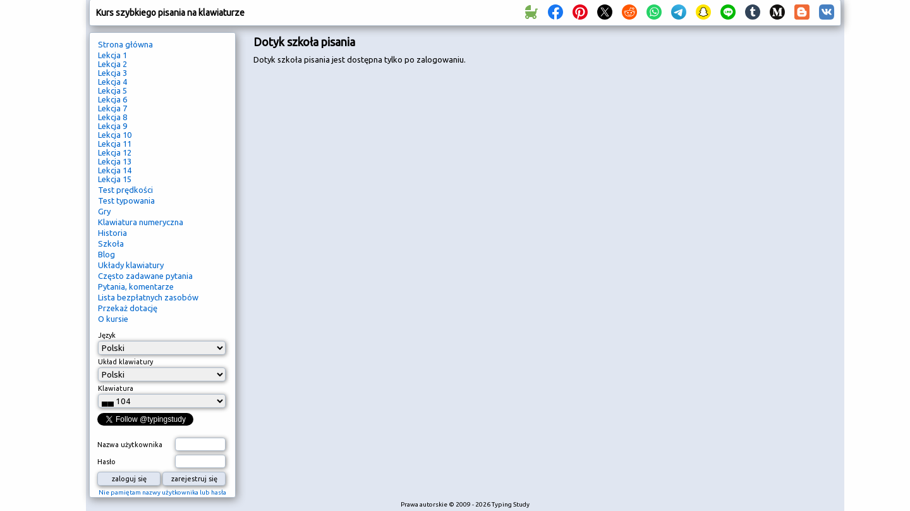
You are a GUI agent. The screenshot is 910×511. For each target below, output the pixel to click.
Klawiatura (115, 388)
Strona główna (125, 44)
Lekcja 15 (114, 179)
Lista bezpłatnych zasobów (148, 297)
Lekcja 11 (114, 143)
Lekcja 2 (112, 63)
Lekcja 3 (112, 72)
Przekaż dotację (127, 308)
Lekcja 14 (114, 170)
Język (107, 335)
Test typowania (126, 200)
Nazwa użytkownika (129, 444)
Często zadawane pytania (145, 275)
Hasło (106, 461)
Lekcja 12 (114, 152)
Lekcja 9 (112, 125)
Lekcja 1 (112, 55)
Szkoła (111, 243)
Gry (104, 211)
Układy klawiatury (131, 265)
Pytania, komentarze (136, 286)
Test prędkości (125, 189)
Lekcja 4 (112, 81)
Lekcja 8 (112, 117)
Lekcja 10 (114, 134)
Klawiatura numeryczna (140, 222)
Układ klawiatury (125, 362)
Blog (106, 254)
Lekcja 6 (112, 99)
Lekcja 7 (112, 108)
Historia (112, 232)
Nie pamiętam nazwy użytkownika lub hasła (162, 492)
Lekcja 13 (114, 161)
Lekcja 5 (112, 90)
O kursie (113, 318)
